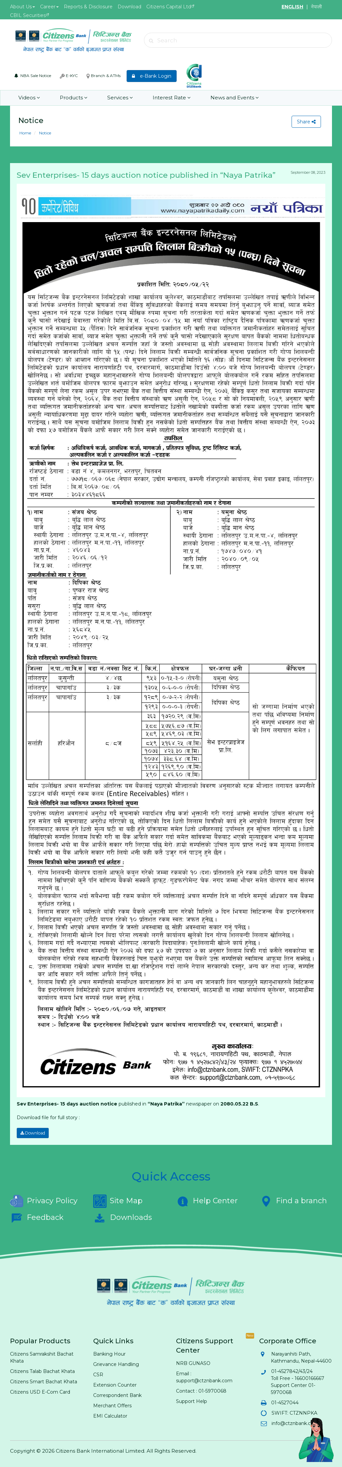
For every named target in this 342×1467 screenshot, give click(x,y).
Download (129, 7)
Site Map (118, 1201)
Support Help (191, 1401)
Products (73, 98)
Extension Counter (115, 1385)
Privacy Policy (43, 1201)
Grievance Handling (116, 1364)
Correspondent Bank (117, 1395)
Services (119, 98)
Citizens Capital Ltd (168, 7)
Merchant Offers (112, 1405)
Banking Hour (109, 1354)
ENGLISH (292, 7)
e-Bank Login (151, 76)
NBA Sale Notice (32, 75)
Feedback (36, 1217)
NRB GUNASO (193, 1363)
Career (49, 7)
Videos (29, 98)
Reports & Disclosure (88, 7)
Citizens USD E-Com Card (40, 1392)
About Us (22, 7)
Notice (44, 132)
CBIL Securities (28, 15)
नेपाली (316, 7)
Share (306, 122)
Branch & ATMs (104, 75)
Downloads (122, 1217)
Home (25, 132)
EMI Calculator (110, 1416)
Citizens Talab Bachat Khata (42, 1371)
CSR (98, 1374)
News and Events (232, 98)
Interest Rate (170, 98)
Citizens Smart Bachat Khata (43, 1381)
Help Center (207, 1201)
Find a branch (293, 1201)
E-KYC (69, 75)
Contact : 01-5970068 (201, 1391)
